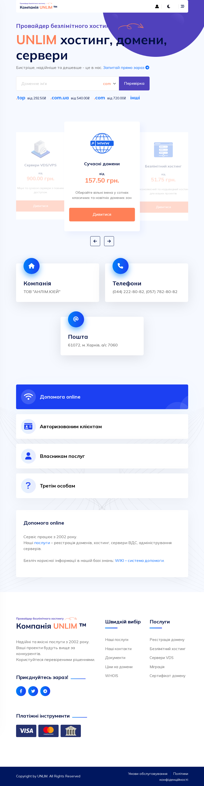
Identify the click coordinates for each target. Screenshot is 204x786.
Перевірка (134, 83)
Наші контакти (118, 648)
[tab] (102, 396)
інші (135, 97)
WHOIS (111, 675)
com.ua (60, 97)
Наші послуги (116, 639)
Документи (115, 657)
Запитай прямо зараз (126, 67)
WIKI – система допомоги (139, 560)
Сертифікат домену (167, 675)
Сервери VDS (162, 657)
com (100, 97)
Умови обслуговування (147, 773)
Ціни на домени (119, 666)
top (21, 97)
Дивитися (40, 206)
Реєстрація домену (167, 639)
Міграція (157, 666)
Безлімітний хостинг (167, 648)
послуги (42, 542)
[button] (95, 241)
